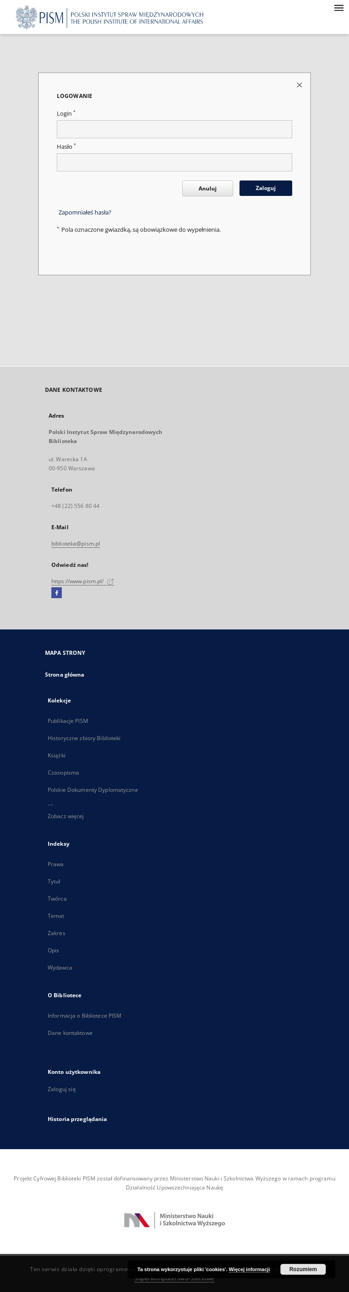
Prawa (56, 864)
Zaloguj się (62, 1089)
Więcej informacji (249, 1269)
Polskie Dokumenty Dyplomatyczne (93, 790)
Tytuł (54, 881)
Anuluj (208, 188)
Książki (56, 755)
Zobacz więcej (66, 816)
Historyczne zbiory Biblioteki (84, 738)
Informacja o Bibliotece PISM (84, 1015)
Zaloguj (266, 188)
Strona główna (65, 674)
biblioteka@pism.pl (75, 543)
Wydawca (60, 967)
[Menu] (338, 7)
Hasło (66, 147)
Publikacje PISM (68, 721)
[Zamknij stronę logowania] (300, 84)
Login (66, 113)
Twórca (57, 898)
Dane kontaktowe (70, 1033)
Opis (53, 950)
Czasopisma (63, 772)
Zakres (56, 933)
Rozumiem (303, 1269)
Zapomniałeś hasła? (85, 212)
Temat (56, 916)
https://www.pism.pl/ (82, 581)
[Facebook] (56, 593)
